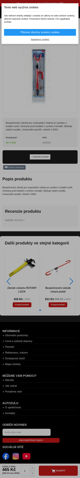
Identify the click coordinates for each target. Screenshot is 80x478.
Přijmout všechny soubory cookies (40, 32)
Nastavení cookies (40, 39)
